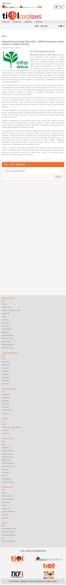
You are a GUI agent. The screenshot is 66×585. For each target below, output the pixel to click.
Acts (3, 301)
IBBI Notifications (7, 335)
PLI (3, 538)
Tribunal (4, 476)
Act (3, 391)
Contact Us (17, 22)
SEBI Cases (6, 384)
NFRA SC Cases (7, 338)
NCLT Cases (6, 326)
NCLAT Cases (6, 329)
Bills (3, 525)
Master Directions (8, 457)
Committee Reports (8, 532)
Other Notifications (8, 499)
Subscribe (28, 22)
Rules (4, 304)
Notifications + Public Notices (11, 427)
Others (4, 505)
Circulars (5, 368)
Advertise (38, 22)
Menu (59, 7)
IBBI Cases (5, 332)
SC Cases (5, 320)
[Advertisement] (21, 220)
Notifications (6, 307)
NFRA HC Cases (7, 348)
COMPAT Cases (7, 410)
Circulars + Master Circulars (11, 310)
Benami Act (6, 508)
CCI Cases (5, 413)
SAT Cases (5, 381)
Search (58, 177)
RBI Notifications (7, 496)
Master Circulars (7, 454)
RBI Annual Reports (8, 541)
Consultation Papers (8, 535)
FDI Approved (6, 479)
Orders (4, 317)
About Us (6, 22)
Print (4, 36)
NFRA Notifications (8, 345)
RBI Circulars (6, 460)
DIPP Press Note (7, 466)
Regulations (6, 313)
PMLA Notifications (8, 463)
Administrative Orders (9, 529)
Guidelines (5, 371)
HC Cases (5, 323)
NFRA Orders (6, 341)
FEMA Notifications (8, 451)
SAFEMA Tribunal (8, 482)
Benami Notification (8, 511)
